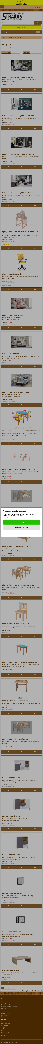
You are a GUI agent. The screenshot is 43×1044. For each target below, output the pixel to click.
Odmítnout (21, 532)
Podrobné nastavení (21, 527)
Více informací (7, 518)
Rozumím (21, 522)
